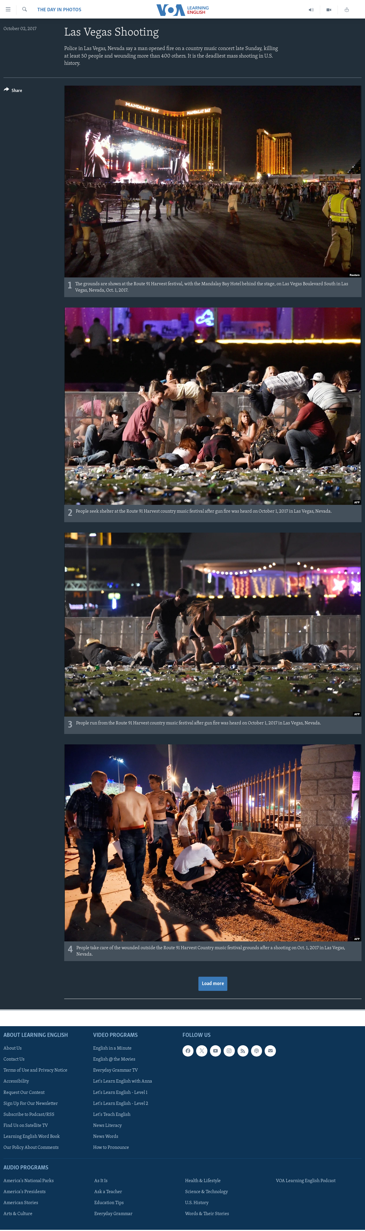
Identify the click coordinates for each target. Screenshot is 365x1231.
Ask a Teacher (108, 1192)
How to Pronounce (111, 1147)
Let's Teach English (111, 1114)
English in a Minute (112, 1048)
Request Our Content (24, 1092)
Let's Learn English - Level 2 (120, 1103)
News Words (105, 1136)
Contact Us (14, 1059)
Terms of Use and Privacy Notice (35, 1070)
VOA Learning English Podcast (305, 1181)
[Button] (13, 91)
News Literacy (107, 1125)
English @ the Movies (114, 1059)
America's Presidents (24, 1192)
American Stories (20, 1203)
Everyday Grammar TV (115, 1070)
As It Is (101, 1181)
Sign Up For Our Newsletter (30, 1103)
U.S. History (197, 1203)
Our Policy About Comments (31, 1147)
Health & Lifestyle (203, 1181)
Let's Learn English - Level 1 (120, 1092)
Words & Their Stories (207, 1214)
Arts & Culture (17, 1214)
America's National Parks (28, 1181)
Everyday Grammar (113, 1214)
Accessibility (16, 1081)
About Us (12, 1048)
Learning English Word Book (31, 1136)
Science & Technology (206, 1192)
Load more (213, 984)
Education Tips (109, 1203)
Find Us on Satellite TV (25, 1125)
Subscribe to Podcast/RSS (28, 1114)
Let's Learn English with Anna (122, 1081)
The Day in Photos (59, 10)
